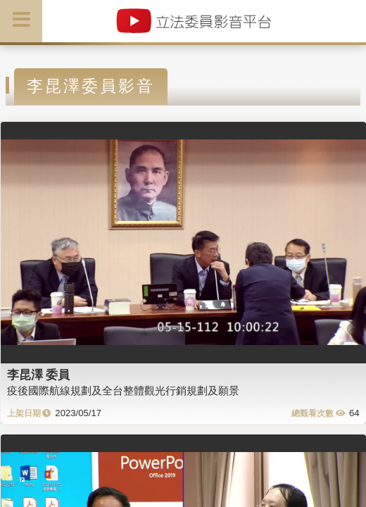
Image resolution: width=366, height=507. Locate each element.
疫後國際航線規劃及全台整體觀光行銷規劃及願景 (123, 390)
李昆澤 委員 (38, 374)
